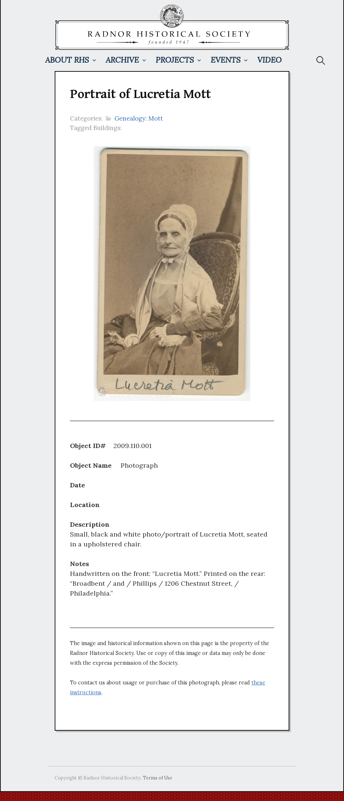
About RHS (67, 60)
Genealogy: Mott (138, 118)
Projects (175, 60)
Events (226, 60)
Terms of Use (157, 778)
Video (269, 60)
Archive (122, 60)
